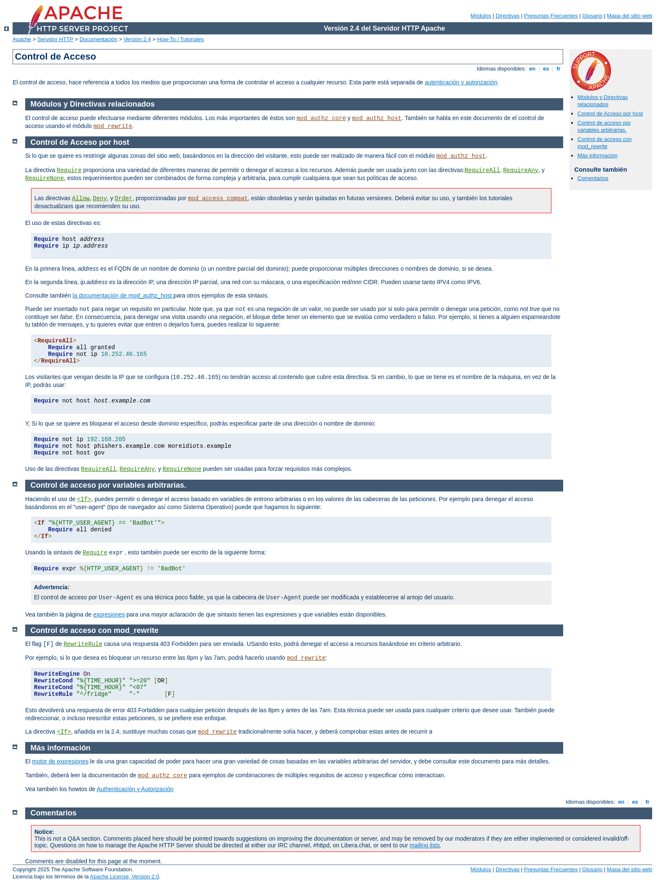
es (546, 68)
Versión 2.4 (137, 39)
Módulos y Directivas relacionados (602, 100)
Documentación (98, 39)
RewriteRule (82, 644)
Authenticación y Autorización (135, 789)
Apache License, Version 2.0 (124, 876)
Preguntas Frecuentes (551, 16)
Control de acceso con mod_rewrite (604, 142)
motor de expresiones (60, 761)
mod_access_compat (218, 198)
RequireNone (44, 178)
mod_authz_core (321, 118)
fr (558, 68)
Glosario (592, 16)
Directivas (508, 16)
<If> (84, 499)
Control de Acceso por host (610, 113)
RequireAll (482, 170)
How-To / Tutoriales (180, 39)
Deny (100, 198)
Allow (80, 198)
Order (124, 198)
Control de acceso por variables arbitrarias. (604, 126)
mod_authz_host (377, 118)
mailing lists (425, 845)
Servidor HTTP (55, 39)
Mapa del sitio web (629, 16)
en (532, 68)
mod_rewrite (113, 126)
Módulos (480, 16)
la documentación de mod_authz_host (123, 295)
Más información (597, 155)
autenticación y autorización (461, 82)
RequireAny (520, 170)
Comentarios (592, 178)
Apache (22, 39)
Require (69, 170)
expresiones (109, 614)
